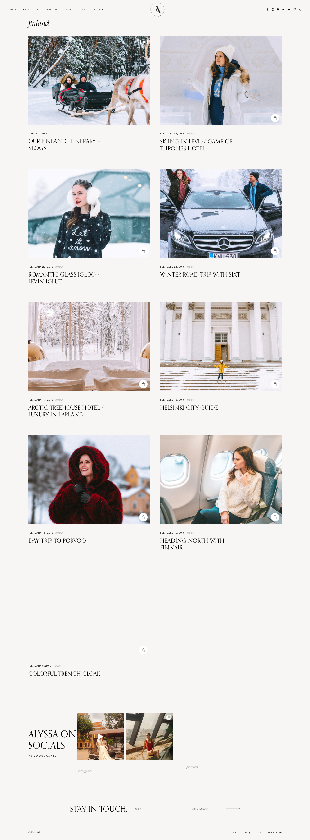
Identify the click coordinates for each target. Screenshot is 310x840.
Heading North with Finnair (192, 544)
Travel (83, 9)
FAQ (247, 832)
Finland (190, 133)
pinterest (192, 767)
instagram (85, 771)
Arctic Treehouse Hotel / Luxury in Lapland (66, 411)
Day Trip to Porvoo (57, 540)
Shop (37, 9)
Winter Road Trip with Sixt (200, 274)
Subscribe (53, 9)
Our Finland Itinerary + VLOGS (64, 144)
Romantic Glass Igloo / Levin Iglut (64, 278)
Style (69, 9)
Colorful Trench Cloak (64, 673)
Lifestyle (100, 9)
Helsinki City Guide (189, 407)
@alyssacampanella (42, 756)
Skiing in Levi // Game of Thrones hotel (196, 145)
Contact (258, 832)
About (19, 9)
